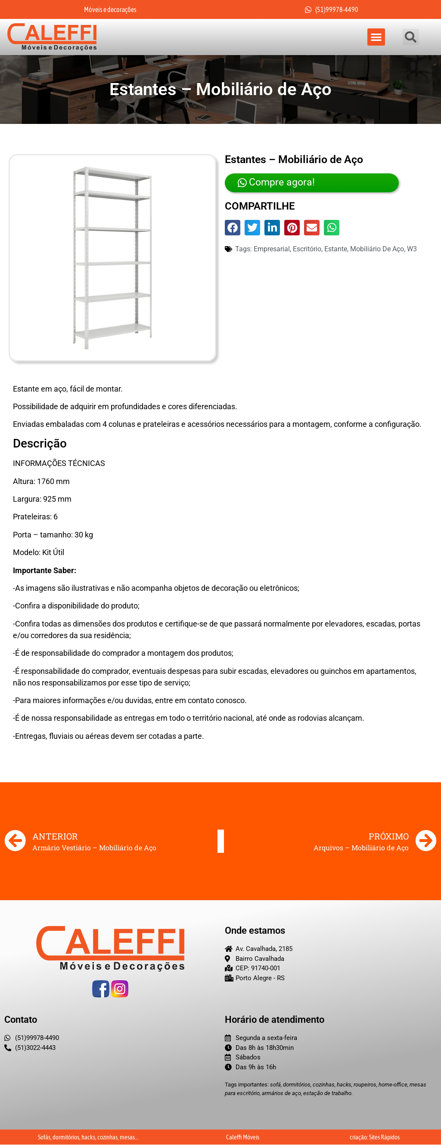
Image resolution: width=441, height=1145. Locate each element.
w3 (412, 249)
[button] (376, 37)
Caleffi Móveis (242, 1137)
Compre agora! (274, 183)
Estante (335, 249)
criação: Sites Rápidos (375, 1137)
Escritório (307, 249)
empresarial (272, 249)
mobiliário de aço (377, 249)
